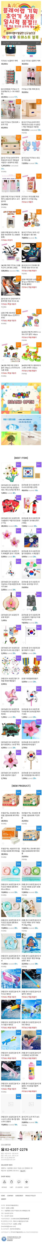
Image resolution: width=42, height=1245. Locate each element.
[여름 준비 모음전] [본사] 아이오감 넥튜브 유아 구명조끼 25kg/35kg (31, 922)
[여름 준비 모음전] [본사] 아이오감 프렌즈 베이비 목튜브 (10, 958)
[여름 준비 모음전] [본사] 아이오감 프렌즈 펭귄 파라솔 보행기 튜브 (31, 958)
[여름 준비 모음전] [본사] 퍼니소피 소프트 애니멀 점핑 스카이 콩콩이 (10, 1119)
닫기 (37, 43)
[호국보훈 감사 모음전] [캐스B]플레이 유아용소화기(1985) (31, 520)
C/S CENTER (6, 1145)
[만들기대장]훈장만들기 (30, 679)
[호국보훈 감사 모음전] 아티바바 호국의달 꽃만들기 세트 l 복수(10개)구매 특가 (10, 487)
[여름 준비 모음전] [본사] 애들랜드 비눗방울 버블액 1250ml (31, 1086)
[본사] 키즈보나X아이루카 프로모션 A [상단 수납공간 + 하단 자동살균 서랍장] (31, 124)
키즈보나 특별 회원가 (29, 271)
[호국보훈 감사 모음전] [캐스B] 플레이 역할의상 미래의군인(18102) (31, 617)
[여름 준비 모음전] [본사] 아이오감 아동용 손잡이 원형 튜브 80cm (31, 886)
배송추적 (22, 1171)
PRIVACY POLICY (30, 1196)
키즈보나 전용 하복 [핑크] (31, 89)
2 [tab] (23, 412)
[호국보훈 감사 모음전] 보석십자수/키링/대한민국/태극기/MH (10, 584)
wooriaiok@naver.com (8, 1226)
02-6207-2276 (14, 1149)
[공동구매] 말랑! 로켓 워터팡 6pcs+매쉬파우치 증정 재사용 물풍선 (31, 282)
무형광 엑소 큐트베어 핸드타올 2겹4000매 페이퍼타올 (31, 851)
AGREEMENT (19, 1196)
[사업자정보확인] (24, 1218)
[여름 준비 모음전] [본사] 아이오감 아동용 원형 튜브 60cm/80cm (10, 886)
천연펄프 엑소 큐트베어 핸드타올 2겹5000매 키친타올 (31, 815)
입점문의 (3, 1199)
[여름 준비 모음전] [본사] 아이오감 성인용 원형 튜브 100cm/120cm (10, 922)
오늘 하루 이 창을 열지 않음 (11, 43)
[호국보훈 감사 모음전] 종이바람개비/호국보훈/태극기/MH (31, 711)
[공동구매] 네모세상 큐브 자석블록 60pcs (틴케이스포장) (10, 315)
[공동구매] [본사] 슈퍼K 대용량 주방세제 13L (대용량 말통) (10, 234)
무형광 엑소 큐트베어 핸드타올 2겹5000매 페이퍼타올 (10, 815)
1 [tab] (20, 412)
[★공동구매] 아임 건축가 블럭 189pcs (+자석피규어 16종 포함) (10, 367)
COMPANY (10, 1196)
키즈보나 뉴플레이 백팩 (9, 61)
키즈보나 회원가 (27, 202)
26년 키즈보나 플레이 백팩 (31, 61)
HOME (3, 1196)
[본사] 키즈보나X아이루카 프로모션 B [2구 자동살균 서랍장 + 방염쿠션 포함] (10, 160)
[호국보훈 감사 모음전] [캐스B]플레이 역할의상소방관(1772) (10, 520)
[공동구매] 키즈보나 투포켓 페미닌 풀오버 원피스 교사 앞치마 (10, 199)
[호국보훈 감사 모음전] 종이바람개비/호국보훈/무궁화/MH (10, 711)
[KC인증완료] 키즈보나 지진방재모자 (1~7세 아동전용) (10, 91)
